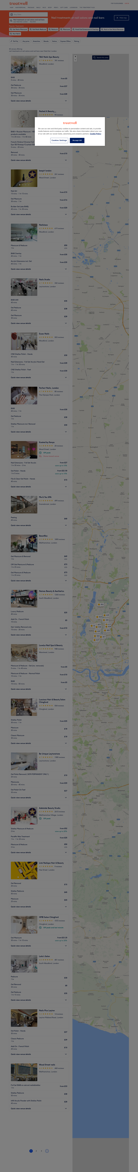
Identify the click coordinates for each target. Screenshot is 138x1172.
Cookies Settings (59, 140)
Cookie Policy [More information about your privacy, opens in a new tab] (95, 134)
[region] (70, 131)
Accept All (77, 140)
